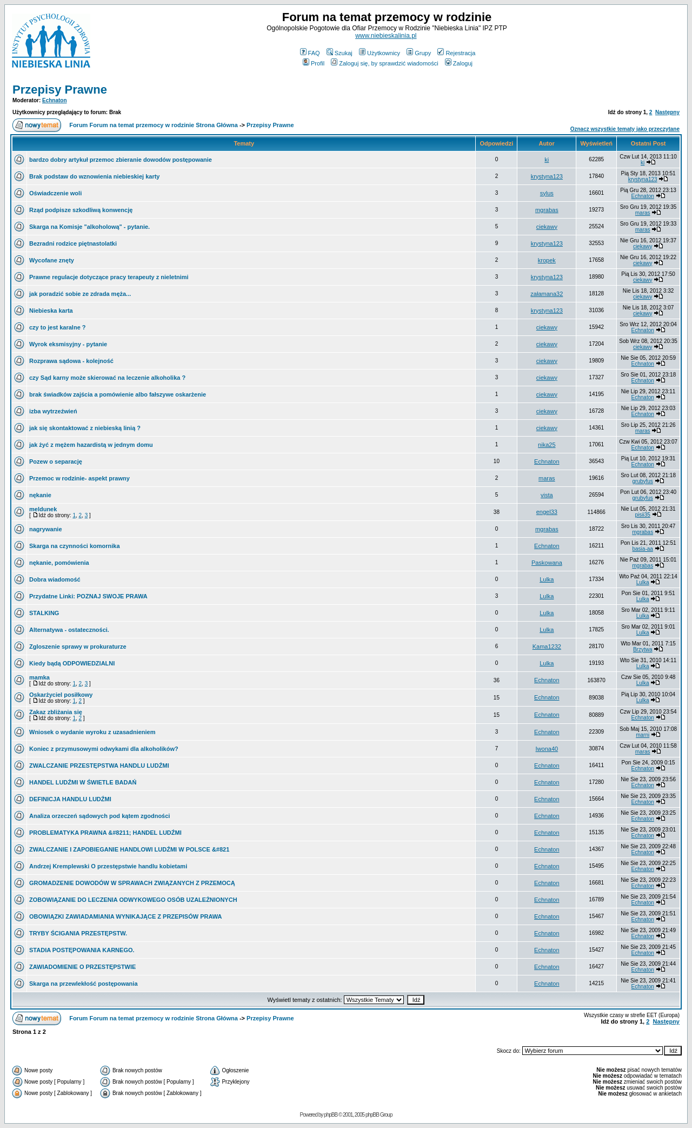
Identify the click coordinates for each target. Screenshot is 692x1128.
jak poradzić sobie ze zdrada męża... (80, 294)
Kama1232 (547, 646)
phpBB (330, 1115)
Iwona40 (547, 749)
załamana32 (546, 294)
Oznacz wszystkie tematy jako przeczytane (625, 129)
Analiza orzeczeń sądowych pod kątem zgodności (99, 816)
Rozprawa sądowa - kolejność (71, 361)
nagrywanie (45, 529)
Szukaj (339, 53)
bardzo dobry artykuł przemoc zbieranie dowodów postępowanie (120, 159)
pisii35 (642, 515)
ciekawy (546, 226)
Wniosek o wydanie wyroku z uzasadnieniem (92, 732)
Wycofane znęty (51, 260)
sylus (547, 193)
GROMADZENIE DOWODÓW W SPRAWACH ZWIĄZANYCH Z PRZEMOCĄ (132, 883)
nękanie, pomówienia (59, 562)
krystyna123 (547, 176)
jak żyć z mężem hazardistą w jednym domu (91, 444)
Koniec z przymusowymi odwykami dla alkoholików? (103, 749)
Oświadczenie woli (55, 193)
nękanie (40, 495)
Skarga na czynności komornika (74, 546)
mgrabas (546, 210)
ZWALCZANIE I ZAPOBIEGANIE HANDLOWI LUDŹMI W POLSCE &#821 (129, 849)
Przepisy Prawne (59, 89)
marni (642, 735)
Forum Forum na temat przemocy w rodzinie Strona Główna (153, 125)
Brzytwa (643, 649)
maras (642, 213)
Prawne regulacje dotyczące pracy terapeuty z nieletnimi (109, 277)
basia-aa (643, 549)
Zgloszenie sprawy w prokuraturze (78, 646)
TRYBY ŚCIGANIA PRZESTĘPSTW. (78, 933)
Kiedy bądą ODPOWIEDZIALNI (72, 663)
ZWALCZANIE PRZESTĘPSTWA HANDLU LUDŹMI (99, 765)
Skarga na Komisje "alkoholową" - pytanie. (89, 226)
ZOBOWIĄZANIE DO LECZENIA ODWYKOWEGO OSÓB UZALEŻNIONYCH (133, 899)
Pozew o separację (55, 461)
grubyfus (643, 481)
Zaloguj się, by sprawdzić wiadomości (384, 63)
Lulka (547, 579)
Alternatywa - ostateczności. (69, 629)
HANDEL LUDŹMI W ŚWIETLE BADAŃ (82, 782)
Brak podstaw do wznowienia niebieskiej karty (94, 176)
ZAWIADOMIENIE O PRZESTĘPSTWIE (82, 967)
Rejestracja (456, 53)
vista (547, 495)
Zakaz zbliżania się (55, 712)
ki (546, 159)
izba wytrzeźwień (53, 411)
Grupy (419, 53)
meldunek (43, 509)
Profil (313, 63)
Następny (667, 112)
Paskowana (546, 562)
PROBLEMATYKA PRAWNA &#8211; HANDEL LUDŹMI (105, 832)
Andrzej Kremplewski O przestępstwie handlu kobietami (108, 866)
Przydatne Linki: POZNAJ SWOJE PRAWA (88, 596)
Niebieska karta (51, 310)
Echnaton (54, 100)
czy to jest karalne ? (57, 327)
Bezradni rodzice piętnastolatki (73, 243)
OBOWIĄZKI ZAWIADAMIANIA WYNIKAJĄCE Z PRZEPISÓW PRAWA (125, 916)
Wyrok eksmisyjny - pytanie (68, 344)
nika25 (546, 444)
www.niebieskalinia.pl (385, 35)
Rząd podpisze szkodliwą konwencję (80, 210)
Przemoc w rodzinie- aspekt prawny (79, 478)
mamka (39, 677)
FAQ (310, 53)
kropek (547, 260)
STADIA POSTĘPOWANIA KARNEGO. (82, 950)
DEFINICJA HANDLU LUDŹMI (70, 799)
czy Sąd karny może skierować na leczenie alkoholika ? (107, 377)
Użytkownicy (379, 53)
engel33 (546, 512)
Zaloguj (459, 63)
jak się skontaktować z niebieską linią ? (85, 428)
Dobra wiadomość (55, 579)
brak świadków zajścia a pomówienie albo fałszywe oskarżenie (117, 394)
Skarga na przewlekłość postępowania (83, 983)
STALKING (44, 613)
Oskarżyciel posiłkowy (60, 694)
